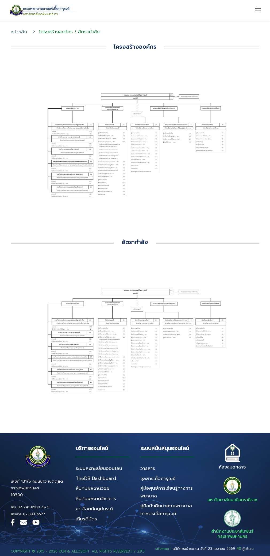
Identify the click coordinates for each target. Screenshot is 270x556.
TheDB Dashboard (96, 478)
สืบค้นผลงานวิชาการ (96, 498)
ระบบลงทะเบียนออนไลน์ (99, 468)
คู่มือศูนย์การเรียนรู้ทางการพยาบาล (166, 492)
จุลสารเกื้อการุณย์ (158, 478)
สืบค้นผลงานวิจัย (92, 488)
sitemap (162, 548)
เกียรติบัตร (86, 518)
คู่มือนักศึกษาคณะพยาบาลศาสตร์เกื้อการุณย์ (166, 509)
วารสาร (147, 468)
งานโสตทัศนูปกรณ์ (94, 508)
